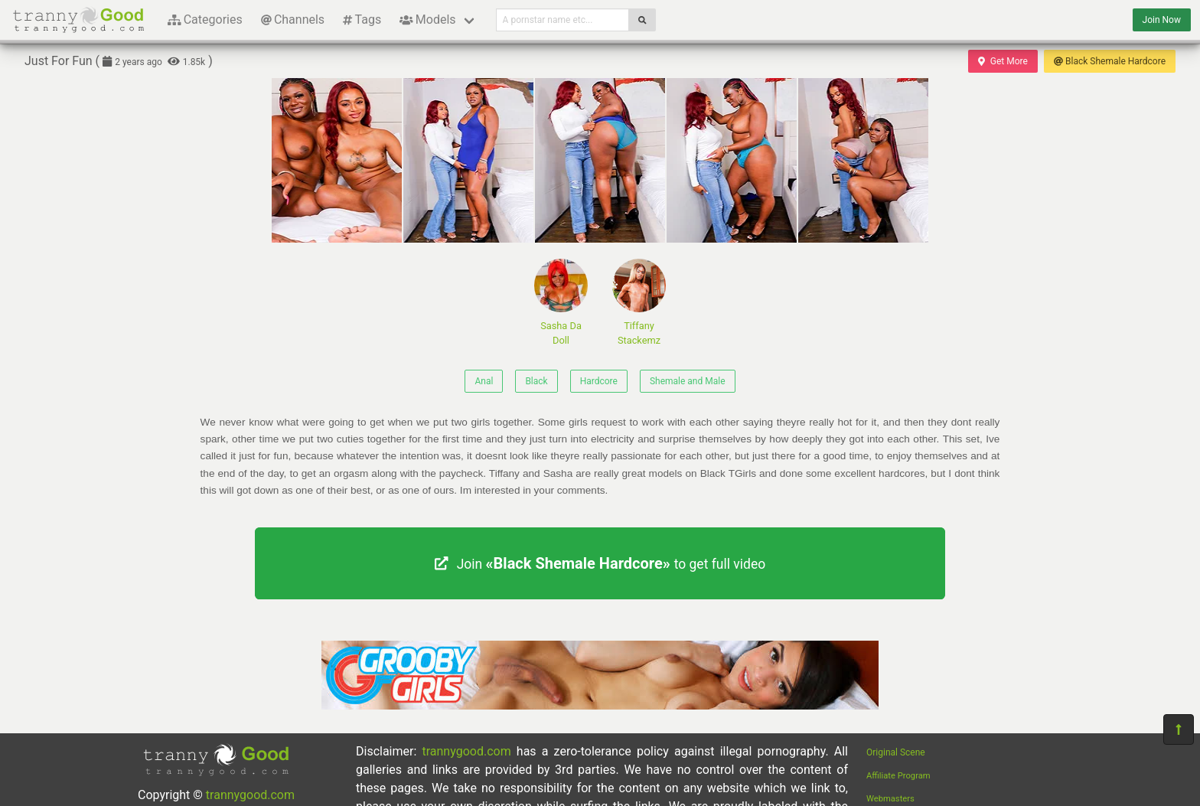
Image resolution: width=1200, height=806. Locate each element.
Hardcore (599, 381)
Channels (292, 19)
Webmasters (890, 799)
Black (536, 381)
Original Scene (895, 752)
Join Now (1162, 20)
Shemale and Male (688, 381)
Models (427, 19)
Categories (205, 19)
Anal (483, 381)
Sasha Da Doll (561, 302)
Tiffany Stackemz (639, 302)
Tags (362, 19)
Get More (1002, 61)
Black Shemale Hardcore (1110, 61)
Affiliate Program (898, 776)
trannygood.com (250, 795)
